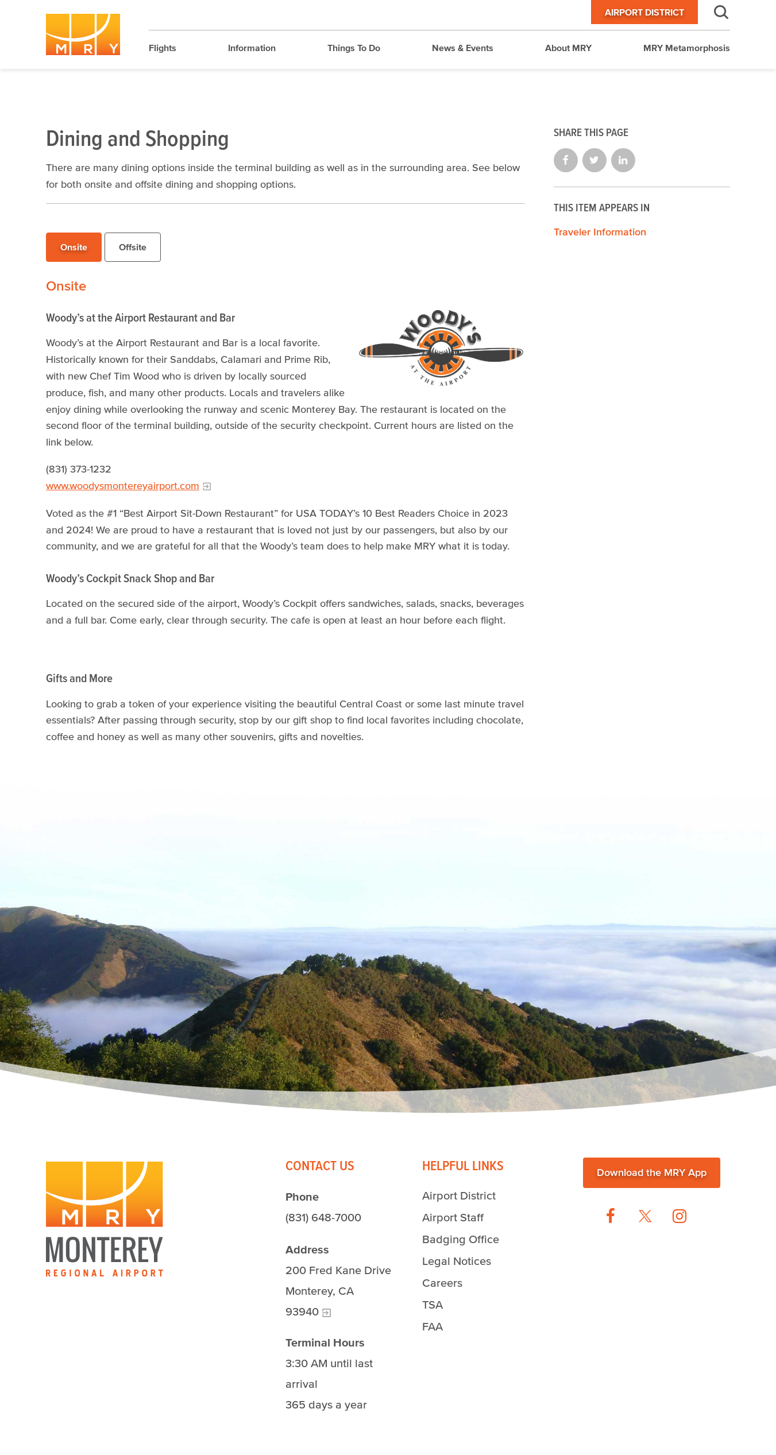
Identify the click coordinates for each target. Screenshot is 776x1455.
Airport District (644, 12)
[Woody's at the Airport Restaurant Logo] (441, 348)
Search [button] (714, 12)
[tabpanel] (285, 511)
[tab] (74, 247)
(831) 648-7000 (323, 1217)
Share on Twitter (594, 160)
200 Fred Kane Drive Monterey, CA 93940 (338, 1291)
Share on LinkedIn (623, 160)
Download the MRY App (651, 1172)
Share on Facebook (566, 160)
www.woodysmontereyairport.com (122, 486)
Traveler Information (600, 232)
